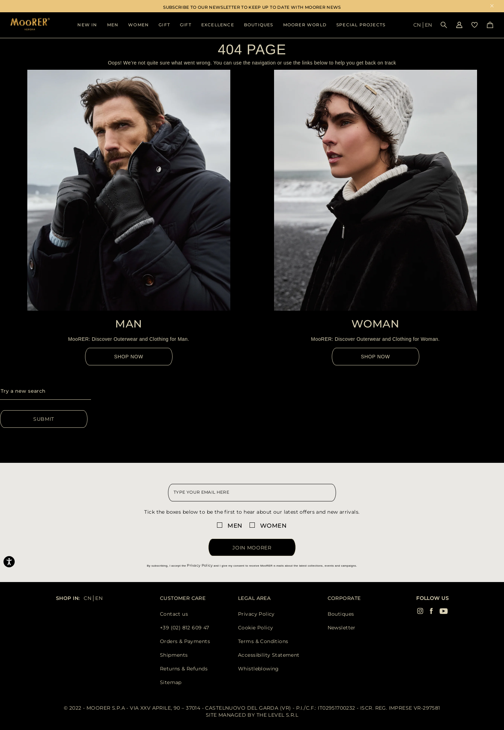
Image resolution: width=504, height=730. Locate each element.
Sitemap (171, 682)
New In (87, 24)
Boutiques (258, 24)
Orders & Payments (185, 641)
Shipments (174, 655)
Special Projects (360, 24)
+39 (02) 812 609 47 (184, 627)
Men (113, 24)
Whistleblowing (258, 668)
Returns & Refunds (184, 668)
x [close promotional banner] (491, 6)
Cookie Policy (255, 627)
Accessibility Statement (269, 655)
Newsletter (342, 627)
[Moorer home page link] (30, 25)
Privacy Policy (199, 565)
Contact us (174, 614)
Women (138, 24)
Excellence (217, 24)
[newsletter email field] (252, 492)
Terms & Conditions (263, 641)
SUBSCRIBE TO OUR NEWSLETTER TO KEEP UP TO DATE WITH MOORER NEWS (252, 7)
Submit (43, 419)
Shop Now (128, 356)
